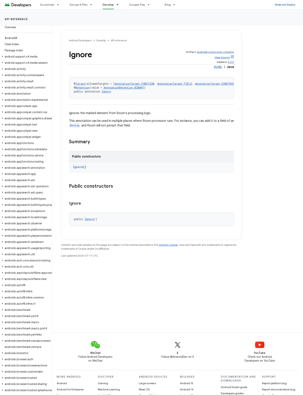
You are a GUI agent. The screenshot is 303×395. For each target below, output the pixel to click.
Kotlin (218, 67)
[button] (25, 56)
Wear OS (144, 389)
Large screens (147, 383)
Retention (82, 87)
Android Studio (285, 4)
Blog (168, 4)
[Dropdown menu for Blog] (176, 4)
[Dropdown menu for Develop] (119, 4)
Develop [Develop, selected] (108, 4)
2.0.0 (231, 62)
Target (80, 84)
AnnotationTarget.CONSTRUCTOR (217, 84)
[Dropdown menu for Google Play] (150, 4)
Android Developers (80, 40)
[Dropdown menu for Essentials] (59, 4)
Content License (168, 245)
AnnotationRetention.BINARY (124, 87)
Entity (75, 125)
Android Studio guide (234, 387)
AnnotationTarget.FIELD (174, 84)
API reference (16, 19)
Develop (101, 40)
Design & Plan (79, 4)
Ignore (106, 91)
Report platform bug (274, 383)
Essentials (47, 4)
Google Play (137, 4)
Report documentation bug (278, 389)
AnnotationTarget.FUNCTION (134, 84)
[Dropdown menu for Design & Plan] (93, 4)
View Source (222, 57)
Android (62, 383)
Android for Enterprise (70, 389)
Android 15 (186, 383)
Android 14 (186, 389)
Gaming (103, 383)
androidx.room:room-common (215, 52)
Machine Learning (109, 389)
